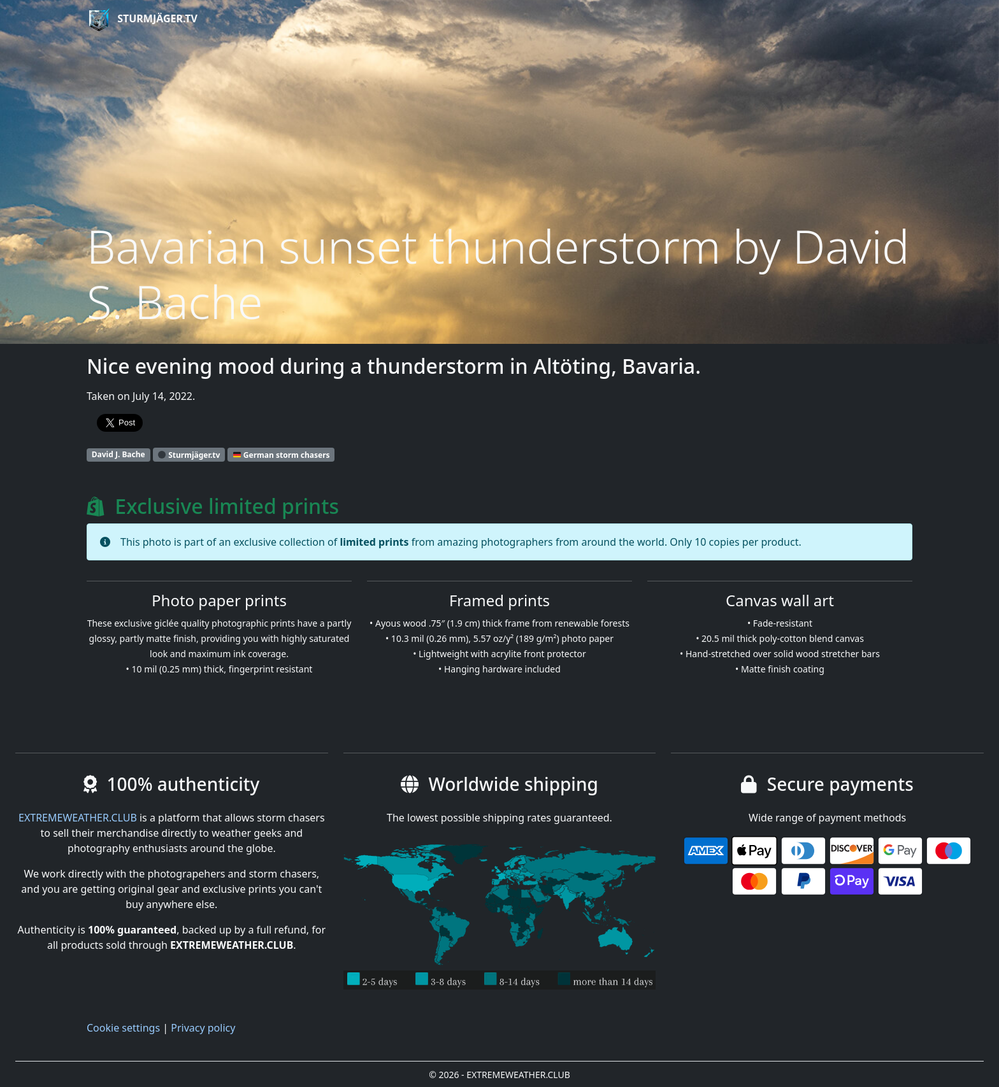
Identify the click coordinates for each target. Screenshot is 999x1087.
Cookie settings (123, 1028)
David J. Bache (118, 454)
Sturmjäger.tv (142, 19)
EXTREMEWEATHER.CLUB (77, 818)
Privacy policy (203, 1028)
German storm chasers (281, 454)
